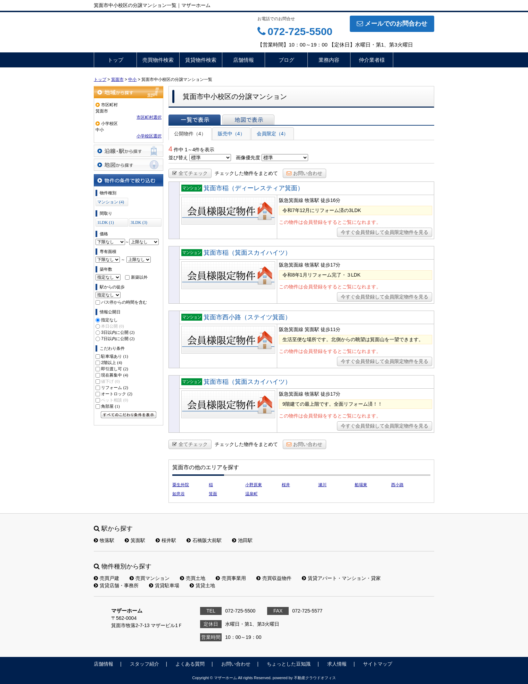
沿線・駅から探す (128, 151)
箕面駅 (135, 540)
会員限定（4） (273, 133)
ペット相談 (114, 400)
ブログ (286, 60)
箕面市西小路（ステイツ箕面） (247, 317)
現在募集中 (114, 375)
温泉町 (251, 493)
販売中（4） (231, 133)
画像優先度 (248, 157)
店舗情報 (243, 60)
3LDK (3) (139, 222)
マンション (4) (110, 202)
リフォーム (114, 387)
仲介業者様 (372, 60)
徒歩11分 (331, 329)
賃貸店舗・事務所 (116, 585)
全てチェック (190, 173)
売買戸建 (106, 578)
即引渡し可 (114, 368)
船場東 (361, 484)
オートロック (116, 393)
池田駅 (242, 540)
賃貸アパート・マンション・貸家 (341, 578)
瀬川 (322, 484)
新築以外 (139, 277)
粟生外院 (180, 484)
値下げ (110, 381)
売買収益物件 (273, 578)
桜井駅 (166, 540)
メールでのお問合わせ (392, 23)
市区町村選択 (149, 117)
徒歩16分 (331, 200)
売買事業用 (231, 578)
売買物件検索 (158, 60)
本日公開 (112, 326)
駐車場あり (114, 356)
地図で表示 (248, 120)
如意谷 (178, 493)
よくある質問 (190, 664)
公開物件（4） (190, 133)
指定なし (109, 320)
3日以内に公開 (117, 332)
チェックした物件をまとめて (246, 173)
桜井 (286, 484)
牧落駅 (104, 540)
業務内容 (329, 60)
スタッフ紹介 (144, 664)
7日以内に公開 (117, 338)
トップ (115, 60)
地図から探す (128, 165)
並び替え (178, 157)
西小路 (397, 484)
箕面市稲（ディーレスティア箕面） (254, 188)
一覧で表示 (194, 120)
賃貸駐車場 (164, 585)
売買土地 (192, 578)
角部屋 (110, 406)
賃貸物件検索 (200, 60)
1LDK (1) (105, 222)
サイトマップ (377, 664)
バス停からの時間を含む (124, 302)
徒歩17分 (331, 265)
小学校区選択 (149, 136)
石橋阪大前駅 (204, 540)
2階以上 (111, 362)
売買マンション (150, 578)
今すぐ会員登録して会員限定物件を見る (384, 232)
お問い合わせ (304, 173)
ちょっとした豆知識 (289, 664)
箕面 (213, 493)
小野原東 (253, 484)
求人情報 (337, 664)
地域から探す (128, 92)
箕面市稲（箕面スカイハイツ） (247, 252)
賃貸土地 (202, 585)
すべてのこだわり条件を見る (128, 414)
